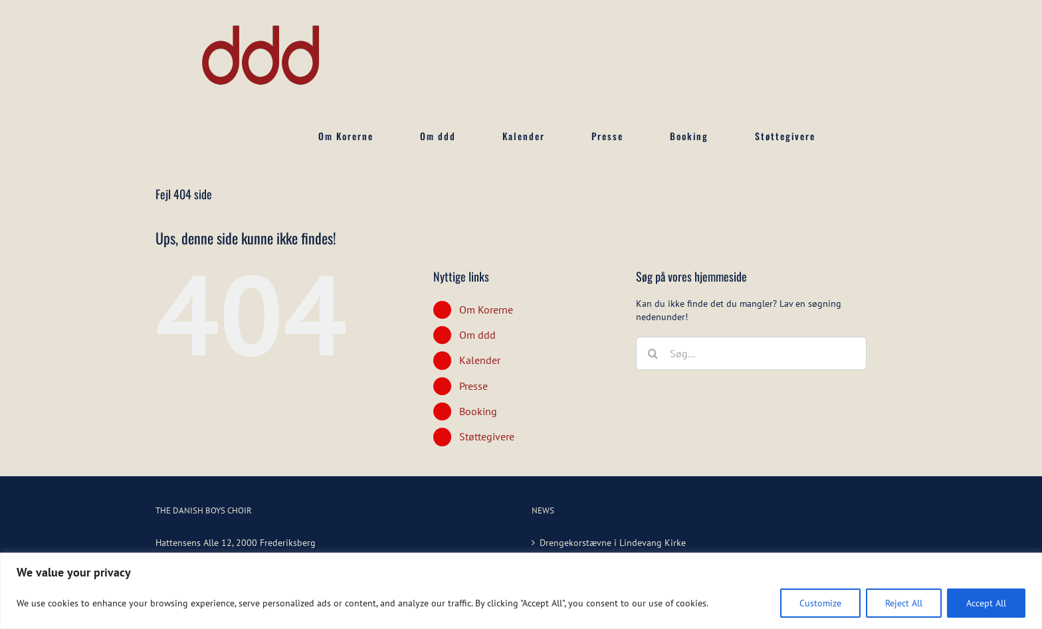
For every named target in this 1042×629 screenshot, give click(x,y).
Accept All (986, 603)
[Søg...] (751, 353)
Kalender (479, 360)
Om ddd (477, 334)
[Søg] (652, 353)
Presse (473, 386)
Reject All (903, 603)
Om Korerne (486, 309)
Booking (478, 411)
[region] (521, 591)
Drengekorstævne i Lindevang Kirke (613, 543)
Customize (820, 603)
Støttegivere (486, 436)
